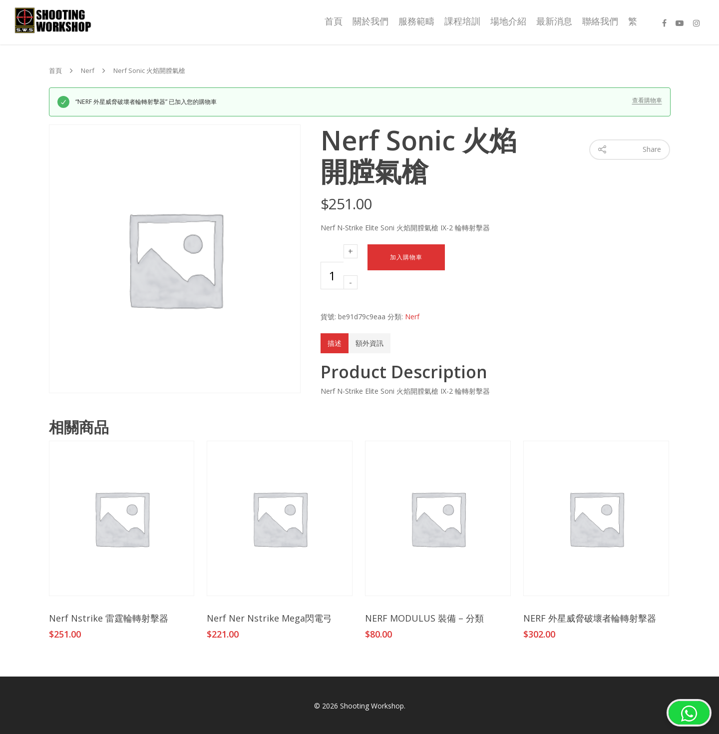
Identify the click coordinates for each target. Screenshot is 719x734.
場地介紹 (508, 21)
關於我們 (370, 21)
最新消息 (554, 21)
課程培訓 (462, 21)
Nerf (87, 70)
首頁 (334, 21)
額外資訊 (369, 343)
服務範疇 (416, 21)
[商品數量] (332, 275)
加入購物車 (406, 257)
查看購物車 (647, 100)
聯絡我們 (600, 21)
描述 (335, 343)
